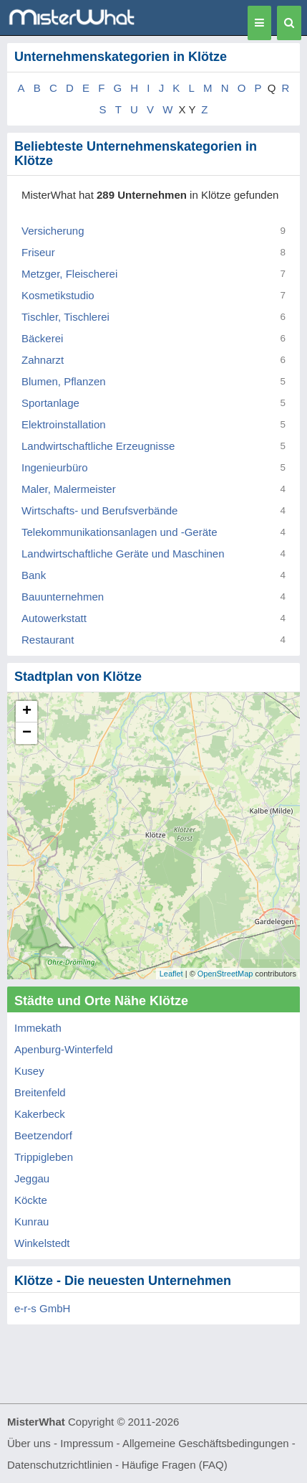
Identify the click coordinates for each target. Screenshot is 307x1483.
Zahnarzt (42, 360)
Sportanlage (50, 403)
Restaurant (47, 640)
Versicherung (52, 231)
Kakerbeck (39, 1114)
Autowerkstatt (54, 618)
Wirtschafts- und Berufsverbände (99, 510)
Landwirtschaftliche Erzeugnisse (98, 446)
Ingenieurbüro (54, 467)
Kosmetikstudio (57, 295)
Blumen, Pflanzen (63, 381)
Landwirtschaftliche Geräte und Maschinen (123, 553)
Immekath (38, 1028)
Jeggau (31, 1178)
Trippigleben (43, 1157)
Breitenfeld (40, 1092)
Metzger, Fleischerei (69, 274)
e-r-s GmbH (42, 1308)
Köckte (30, 1200)
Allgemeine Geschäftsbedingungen (205, 1443)
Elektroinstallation (63, 424)
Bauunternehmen (62, 596)
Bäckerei (42, 338)
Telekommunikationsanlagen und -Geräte (119, 532)
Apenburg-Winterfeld (63, 1049)
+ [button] (26, 711)
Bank (33, 575)
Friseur (38, 252)
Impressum (86, 1443)
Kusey (29, 1071)
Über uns (29, 1443)
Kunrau (31, 1221)
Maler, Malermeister (68, 489)
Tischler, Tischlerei (65, 317)
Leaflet (171, 973)
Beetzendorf (43, 1135)
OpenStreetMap (225, 973)
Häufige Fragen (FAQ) (175, 1465)
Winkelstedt (42, 1243)
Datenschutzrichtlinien (59, 1465)
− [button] (26, 733)
